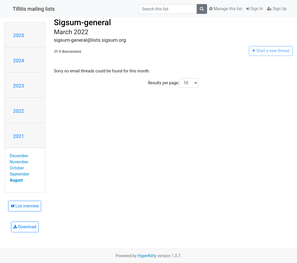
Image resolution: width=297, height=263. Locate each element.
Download (24, 226)
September (20, 174)
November (19, 162)
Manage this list (225, 8)
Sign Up (277, 8)
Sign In (254, 8)
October (17, 168)
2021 (18, 136)
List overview (24, 206)
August (16, 180)
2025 (18, 35)
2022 (18, 111)
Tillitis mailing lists (34, 9)
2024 (18, 60)
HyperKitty (146, 255)
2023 (18, 86)
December (19, 156)
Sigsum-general (82, 22)
